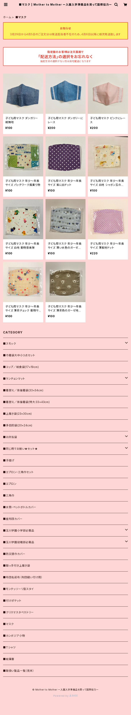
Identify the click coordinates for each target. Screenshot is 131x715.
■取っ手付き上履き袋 (16, 565)
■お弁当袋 (10, 437)
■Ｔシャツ (9, 647)
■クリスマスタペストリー (18, 612)
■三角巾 (8, 495)
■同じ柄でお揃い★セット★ (20, 448)
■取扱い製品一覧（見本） (18, 670)
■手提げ (8, 460)
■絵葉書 (8, 659)
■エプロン (9, 483)
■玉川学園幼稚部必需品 (18, 542)
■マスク (8, 624)
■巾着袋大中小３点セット (19, 355)
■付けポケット (12, 600)
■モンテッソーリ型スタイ (18, 589)
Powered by (65, 695)
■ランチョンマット (14, 378)
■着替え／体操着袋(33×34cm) (23, 390)
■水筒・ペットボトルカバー (19, 507)
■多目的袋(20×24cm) (18, 425)
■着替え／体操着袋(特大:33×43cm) (26, 402)
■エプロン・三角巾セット (18, 472)
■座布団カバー (13, 518)
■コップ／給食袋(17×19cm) (21, 367)
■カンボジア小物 (14, 635)
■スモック (9, 343)
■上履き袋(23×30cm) (17, 413)
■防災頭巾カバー (14, 553)
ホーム (7, 17)
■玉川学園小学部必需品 (18, 530)
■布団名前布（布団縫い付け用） (23, 577)
